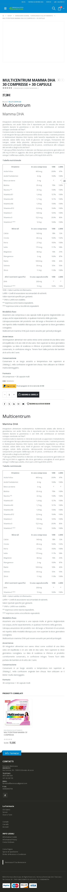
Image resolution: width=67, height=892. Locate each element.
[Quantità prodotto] (9, 394)
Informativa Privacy (10, 840)
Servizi (48, 2)
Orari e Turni (7, 815)
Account (5, 827)
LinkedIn (14, 404)
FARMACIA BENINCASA (36, 2)
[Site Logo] (16, 8)
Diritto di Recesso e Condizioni (14, 854)
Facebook (5, 404)
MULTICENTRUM (15, 102)
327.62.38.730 (8, 778)
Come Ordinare (8, 842)
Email (23, 404)
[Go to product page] (18, 713)
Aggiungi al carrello (29, 394)
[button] (5, 8)
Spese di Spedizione (10, 852)
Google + (19, 404)
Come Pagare (8, 849)
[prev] (59, 80)
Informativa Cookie (10, 837)
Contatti (6, 822)
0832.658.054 (8, 776)
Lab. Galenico (59, 2)
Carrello (6, 824)
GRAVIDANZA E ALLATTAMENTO (13, 730)
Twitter (9, 404)
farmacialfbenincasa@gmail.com (15, 783)
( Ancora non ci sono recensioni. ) (25, 88)
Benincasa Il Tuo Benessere (15, 862)
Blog (24, 2)
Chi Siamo (6, 810)
